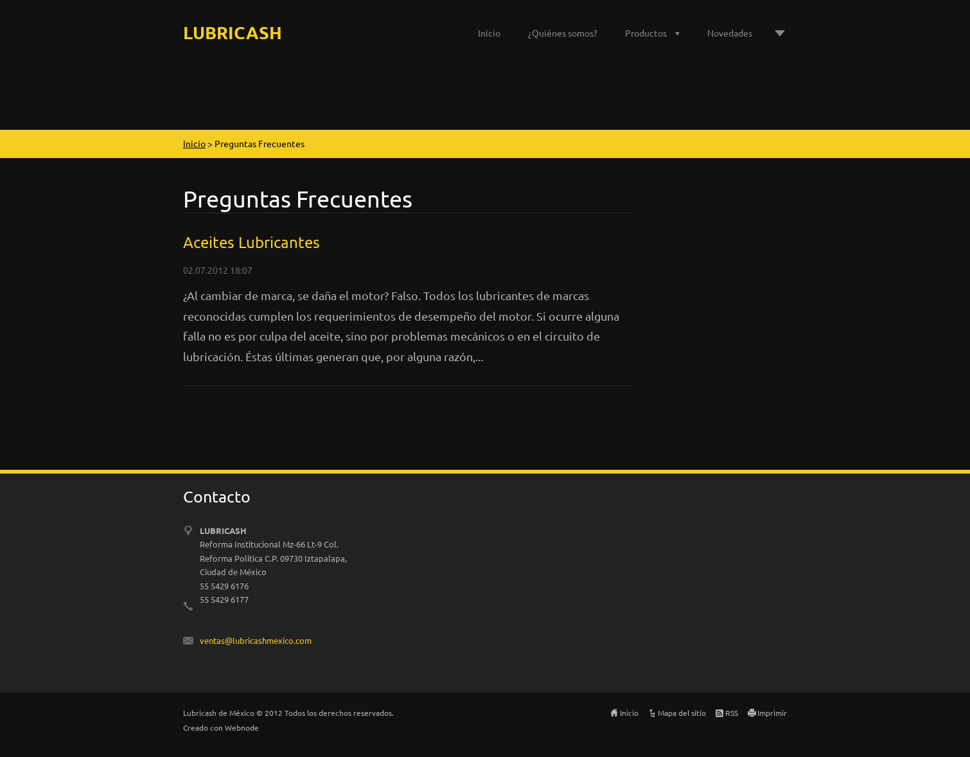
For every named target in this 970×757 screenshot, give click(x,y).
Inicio (489, 33)
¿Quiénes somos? (562, 33)
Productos (646, 33)
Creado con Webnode (221, 727)
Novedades (729, 33)
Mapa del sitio (682, 713)
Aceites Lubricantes (251, 242)
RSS (731, 713)
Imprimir (772, 713)
